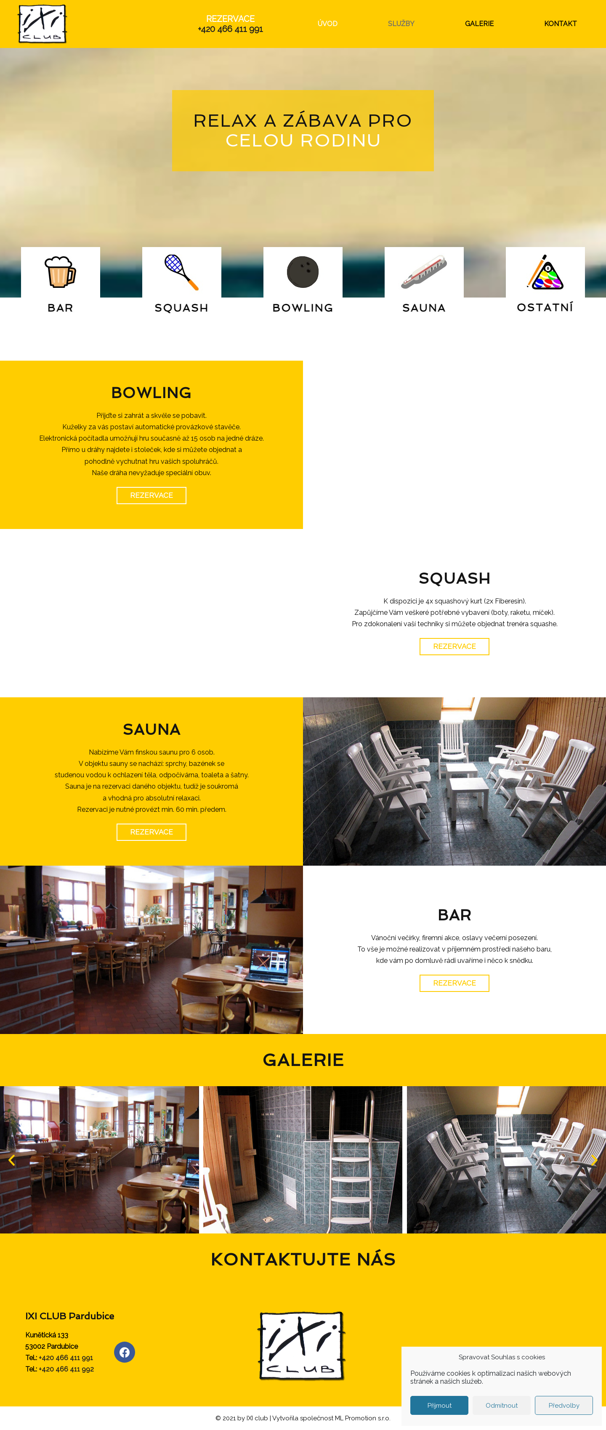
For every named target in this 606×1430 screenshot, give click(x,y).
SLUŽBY (401, 24)
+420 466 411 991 (230, 29)
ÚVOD (328, 24)
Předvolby (564, 1405)
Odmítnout (502, 1405)
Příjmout (440, 1405)
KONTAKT (560, 24)
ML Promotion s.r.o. (363, 1418)
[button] (151, 495)
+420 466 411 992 (66, 1369)
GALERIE (479, 24)
